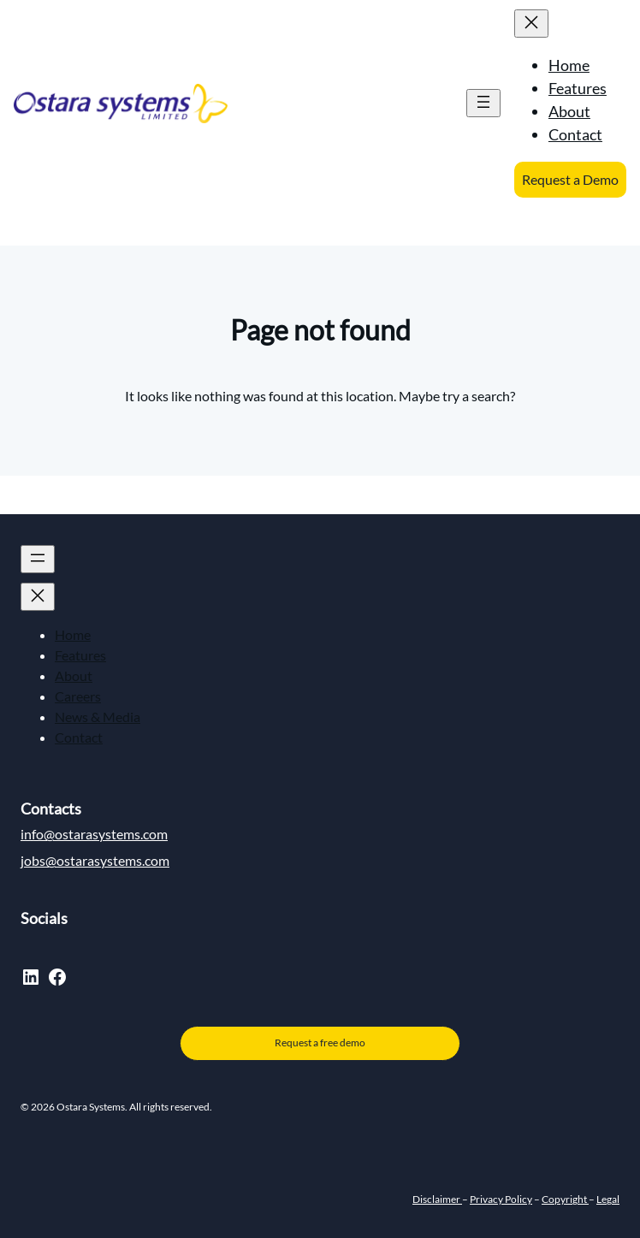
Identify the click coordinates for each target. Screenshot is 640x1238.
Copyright (565, 1199)
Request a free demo (320, 1042)
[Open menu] (483, 103)
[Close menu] (531, 23)
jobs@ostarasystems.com (95, 860)
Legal (607, 1199)
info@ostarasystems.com (94, 834)
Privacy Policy (501, 1199)
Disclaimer (437, 1199)
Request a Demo (570, 179)
